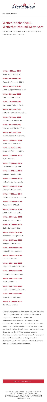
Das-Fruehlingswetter (15, 392)
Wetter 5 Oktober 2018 (12, 102)
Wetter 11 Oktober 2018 (12, 148)
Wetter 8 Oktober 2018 (12, 125)
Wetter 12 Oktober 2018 (12, 155)
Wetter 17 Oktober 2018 (12, 194)
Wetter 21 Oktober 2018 (12, 225)
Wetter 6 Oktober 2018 (12, 109)
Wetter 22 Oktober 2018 (12, 232)
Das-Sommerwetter (33, 392)
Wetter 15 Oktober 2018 (12, 179)
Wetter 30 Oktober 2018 (12, 294)
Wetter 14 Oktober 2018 (12, 171)
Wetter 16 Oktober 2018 (12, 186)
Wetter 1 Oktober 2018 (12, 71)
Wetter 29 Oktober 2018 (12, 286)
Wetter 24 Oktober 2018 (12, 248)
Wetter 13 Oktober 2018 (12, 163)
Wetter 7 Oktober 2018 (12, 117)
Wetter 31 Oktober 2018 (12, 301)
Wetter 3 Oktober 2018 (12, 86)
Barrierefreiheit (23, 398)
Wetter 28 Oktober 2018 (12, 278)
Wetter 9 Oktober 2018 (12, 132)
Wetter (12, 393)
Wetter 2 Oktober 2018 (12, 79)
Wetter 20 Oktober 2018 (12, 217)
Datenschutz (10, 395)
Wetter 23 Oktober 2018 (12, 240)
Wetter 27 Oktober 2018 (12, 271)
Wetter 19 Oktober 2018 (12, 209)
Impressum (33, 393)
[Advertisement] (23, 52)
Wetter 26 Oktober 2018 (12, 263)
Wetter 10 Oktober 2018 (12, 140)
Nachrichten (22, 393)
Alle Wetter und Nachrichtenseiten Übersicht (23, 397)
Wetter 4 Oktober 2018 (12, 94)
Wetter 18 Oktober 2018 (12, 202)
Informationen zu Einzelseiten (29, 395)
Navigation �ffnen (9, 13)
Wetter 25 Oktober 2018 (12, 255)
